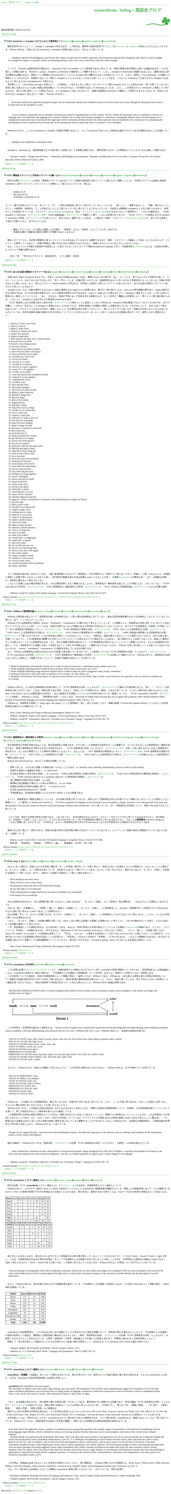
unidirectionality (128, 272)
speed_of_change (150, 737)
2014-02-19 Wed (9, 957)
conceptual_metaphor (70, 175)
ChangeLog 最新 (31, 2)
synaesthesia (108, 41)
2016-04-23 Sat (9, 168)
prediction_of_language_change (126, 737)
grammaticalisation (101, 737)
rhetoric (115, 272)
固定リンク (12, 164)
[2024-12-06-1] (25, 847)
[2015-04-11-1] (52, 723)
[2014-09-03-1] (93, 587)
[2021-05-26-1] (25, 597)
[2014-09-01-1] (54, 632)
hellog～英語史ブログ (11, 2)
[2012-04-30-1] (105, 774)
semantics (94, 272)
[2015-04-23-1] (39, 723)
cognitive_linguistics (92, 41)
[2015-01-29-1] (66, 723)
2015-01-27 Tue (9, 604)
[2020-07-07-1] (25, 950)
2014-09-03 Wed (9, 730)
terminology (140, 175)
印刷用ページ (25, 164)
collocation (78, 1369)
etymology (105, 272)
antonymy (47, 861)
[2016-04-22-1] (26, 180)
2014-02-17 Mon (9, 1362)
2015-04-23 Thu (9, 265)
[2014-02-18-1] (45, 970)
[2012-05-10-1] (102, 629)
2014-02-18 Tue (9, 1173)
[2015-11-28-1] (74, 215)
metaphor (77, 41)
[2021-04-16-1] (39, 597)
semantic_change (81, 272)
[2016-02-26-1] (35, 215)
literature (97, 1180)
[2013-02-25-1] (95, 777)
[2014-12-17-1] (12, 636)
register (105, 611)
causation (67, 611)
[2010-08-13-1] (52, 629)
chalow (39, 1490)
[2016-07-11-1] (52, 597)
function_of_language (14, 740)
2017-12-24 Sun (9, 34)
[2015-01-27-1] (142, 587)
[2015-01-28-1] (62, 302)
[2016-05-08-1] (66, 597)
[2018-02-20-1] (39, 847)
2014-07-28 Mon (9, 854)
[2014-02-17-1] (31, 970)
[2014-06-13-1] (157, 629)
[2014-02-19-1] (35, 587)
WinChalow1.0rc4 (19, 1490)
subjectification (33, 740)
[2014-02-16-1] (157, 652)
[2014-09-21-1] (111, 632)
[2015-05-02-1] (34, 218)
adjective (29, 861)
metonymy (67, 41)
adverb (38, 861)
